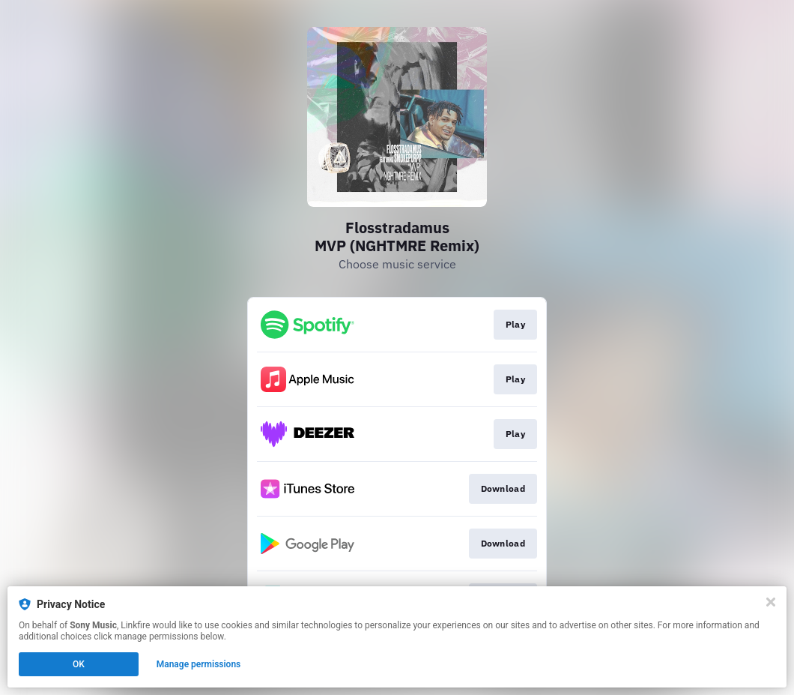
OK (79, 664)
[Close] (771, 602)
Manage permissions (199, 664)
